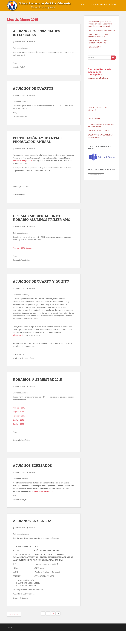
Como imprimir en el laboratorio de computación (101, 125)
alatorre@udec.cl (19, 335)
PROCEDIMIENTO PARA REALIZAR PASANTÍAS (98, 41)
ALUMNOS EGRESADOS (32, 465)
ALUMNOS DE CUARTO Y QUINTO (41, 281)
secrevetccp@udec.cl (98, 78)
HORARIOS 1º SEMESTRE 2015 (37, 379)
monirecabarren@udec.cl (42, 491)
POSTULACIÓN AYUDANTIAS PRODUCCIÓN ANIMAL (37, 140)
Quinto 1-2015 (18, 424)
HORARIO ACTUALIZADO (98, 131)
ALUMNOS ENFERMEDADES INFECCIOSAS (36, 33)
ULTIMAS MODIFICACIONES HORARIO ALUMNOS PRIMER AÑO (41, 218)
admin (11, 627)
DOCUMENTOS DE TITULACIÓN (101, 30)
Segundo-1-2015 (19, 412)
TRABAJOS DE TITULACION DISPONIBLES (102, 4)
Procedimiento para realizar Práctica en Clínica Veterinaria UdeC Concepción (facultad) (100, 23)
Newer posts (14, 614)
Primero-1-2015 (19, 408)
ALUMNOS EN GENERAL (33, 521)
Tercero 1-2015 (19, 416)
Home (83, 4)
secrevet (32, 42)
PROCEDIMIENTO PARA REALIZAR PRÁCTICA (98, 35)
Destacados (94, 118)
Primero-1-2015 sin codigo (23, 248)
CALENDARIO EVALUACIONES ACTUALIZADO (100, 136)
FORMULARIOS (94, 47)
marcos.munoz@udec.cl (22, 161)
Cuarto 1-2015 (18, 420)
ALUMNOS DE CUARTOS (33, 88)
